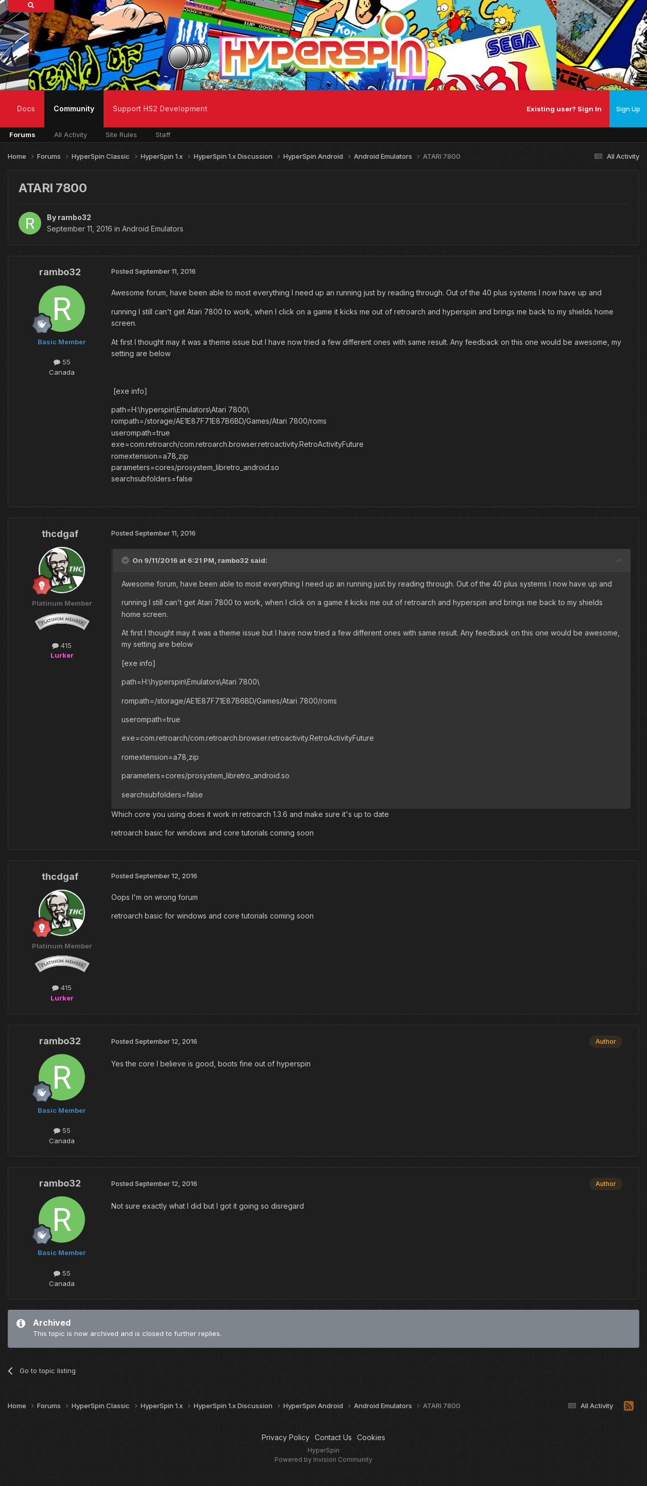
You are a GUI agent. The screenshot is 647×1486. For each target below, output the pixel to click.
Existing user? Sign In (564, 109)
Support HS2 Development (160, 108)
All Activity (70, 134)
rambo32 (74, 217)
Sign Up (628, 109)
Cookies (371, 1437)
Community (74, 115)
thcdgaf (60, 533)
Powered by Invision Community (323, 1459)
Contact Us (333, 1437)
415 (62, 645)
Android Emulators (152, 228)
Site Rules (121, 134)
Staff (163, 134)
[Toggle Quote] (126, 560)
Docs (26, 108)
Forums (22, 134)
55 (62, 362)
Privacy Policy (286, 1437)
